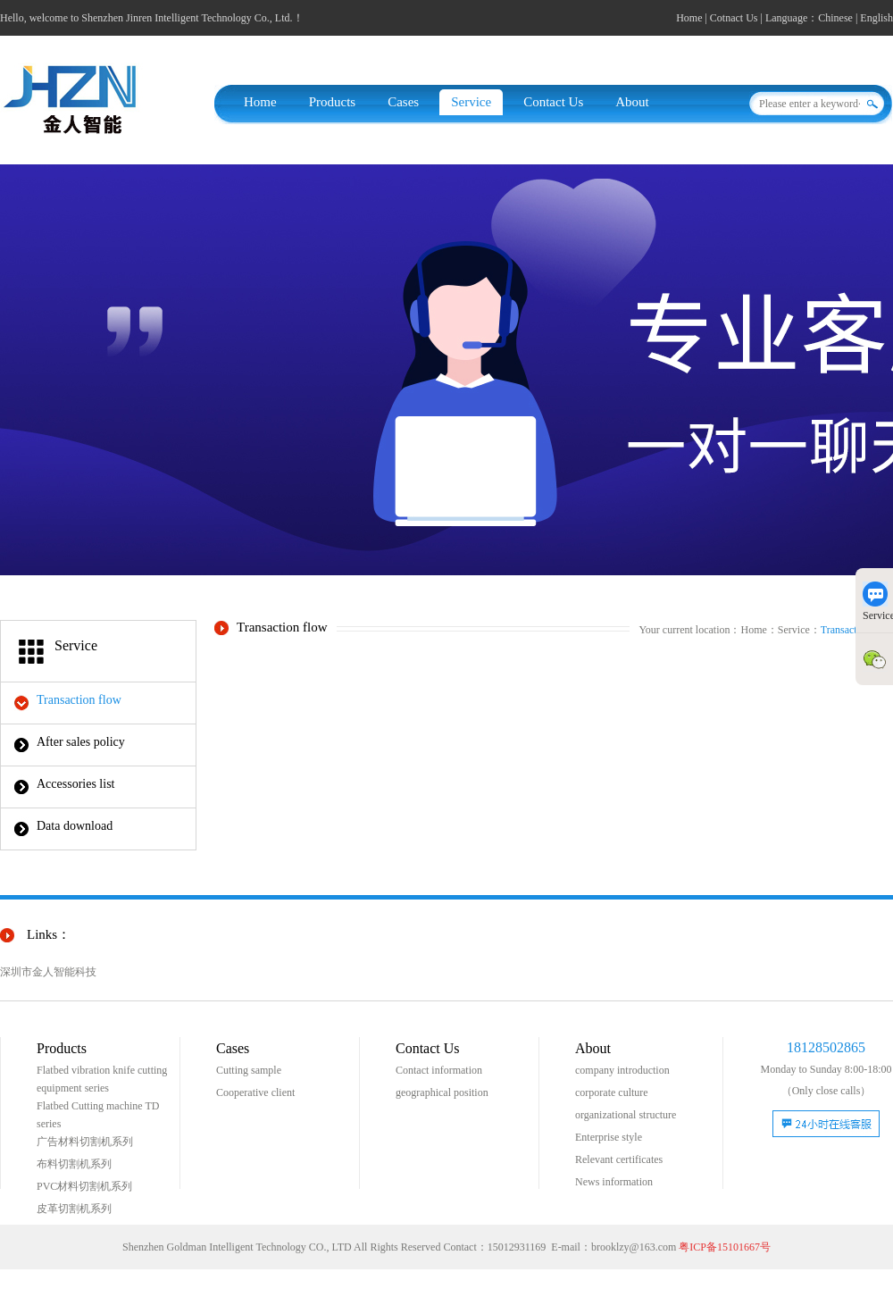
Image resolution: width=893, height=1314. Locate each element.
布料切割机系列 (74, 1164)
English (876, 18)
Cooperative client (255, 1092)
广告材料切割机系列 (85, 1141)
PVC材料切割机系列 (84, 1186)
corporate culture (611, 1092)
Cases (403, 102)
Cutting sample (248, 1070)
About (632, 102)
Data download (75, 826)
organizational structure (625, 1115)
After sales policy (81, 742)
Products (332, 102)
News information (614, 1182)
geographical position (442, 1092)
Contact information (439, 1070)
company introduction (622, 1070)
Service (471, 102)
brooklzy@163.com (633, 1247)
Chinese (835, 18)
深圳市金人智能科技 (48, 972)
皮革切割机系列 (74, 1208)
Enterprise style (608, 1137)
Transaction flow (79, 700)
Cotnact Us (734, 18)
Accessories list (75, 784)
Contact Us (553, 102)
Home (689, 18)
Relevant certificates (619, 1159)
